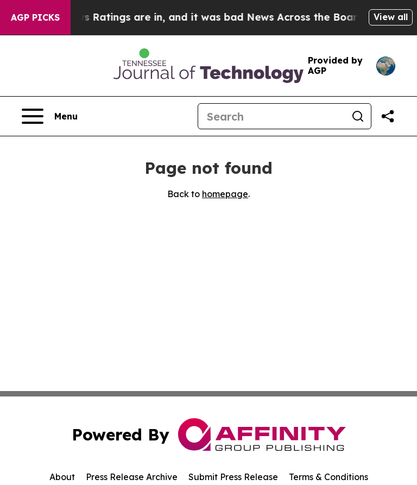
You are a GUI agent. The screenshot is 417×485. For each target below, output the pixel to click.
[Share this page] (387, 116)
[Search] (271, 116)
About (62, 476)
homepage (225, 193)
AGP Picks (35, 17)
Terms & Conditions (328, 476)
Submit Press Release (233, 476)
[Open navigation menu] (50, 116)
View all (391, 16)
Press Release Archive (132, 476)
